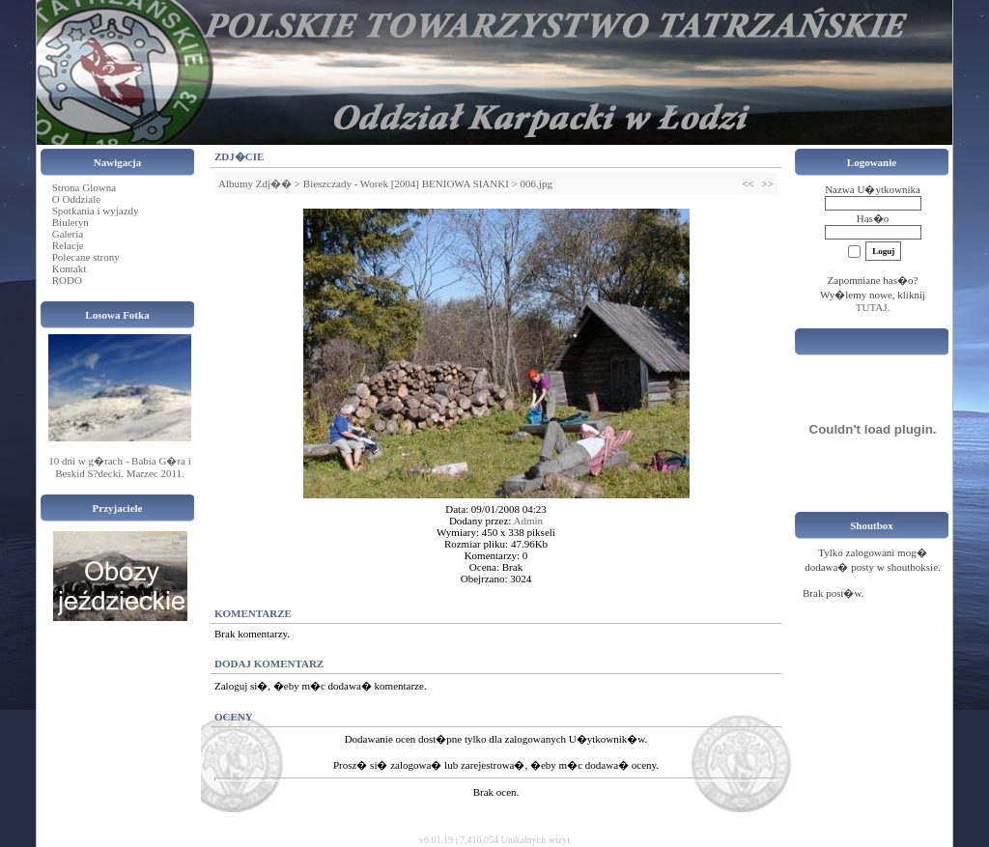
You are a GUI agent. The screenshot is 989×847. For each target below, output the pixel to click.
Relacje (68, 245)
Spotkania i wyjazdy (95, 210)
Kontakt (69, 268)
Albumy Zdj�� (255, 183)
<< (747, 183)
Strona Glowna (84, 187)
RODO (67, 280)
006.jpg (536, 183)
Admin (529, 520)
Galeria (67, 234)
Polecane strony (86, 257)
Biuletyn (70, 222)
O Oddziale (76, 199)
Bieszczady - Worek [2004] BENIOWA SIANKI (406, 183)
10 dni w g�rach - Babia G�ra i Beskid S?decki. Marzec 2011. (119, 467)
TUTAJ (872, 307)
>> (768, 183)
